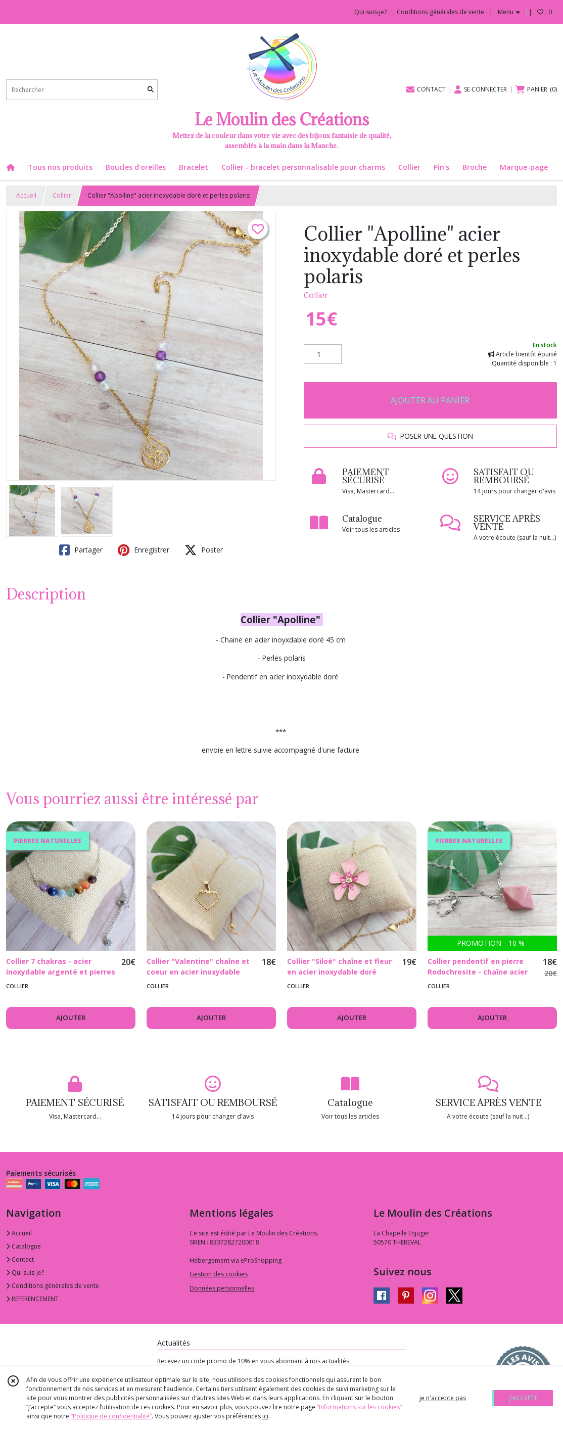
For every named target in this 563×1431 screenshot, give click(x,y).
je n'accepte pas (442, 1398)
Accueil (26, 195)
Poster (203, 550)
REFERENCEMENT (32, 1299)
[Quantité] (323, 354)
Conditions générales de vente (52, 1285)
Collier (62, 195)
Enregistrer (143, 550)
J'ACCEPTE (523, 1398)
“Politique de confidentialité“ (111, 1416)
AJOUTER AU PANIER (430, 400)
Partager (81, 550)
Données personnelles (222, 1288)
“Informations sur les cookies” (359, 1407)
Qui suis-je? (25, 1272)
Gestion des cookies (219, 1274)
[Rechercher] (150, 90)
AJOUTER (70, 1017)
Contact (20, 1259)
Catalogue (23, 1246)
